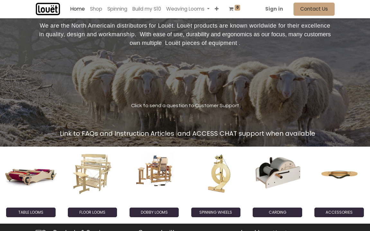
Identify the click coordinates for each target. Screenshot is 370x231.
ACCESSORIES (339, 212)
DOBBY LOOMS (154, 212)
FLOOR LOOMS (92, 212)
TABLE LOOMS (30, 212)
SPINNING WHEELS (215, 212)
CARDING (277, 212)
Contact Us (314, 8)
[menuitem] (77, 9)
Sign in (274, 8)
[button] (216, 9)
